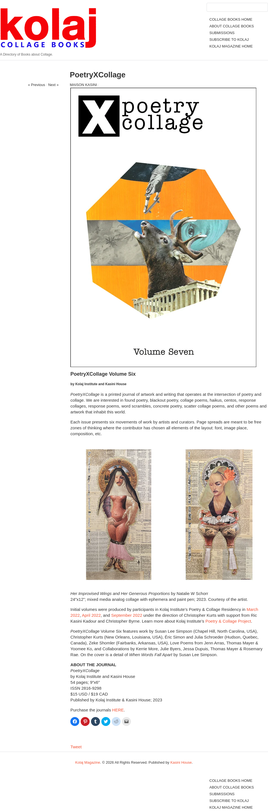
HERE (118, 710)
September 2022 (126, 615)
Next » (53, 85)
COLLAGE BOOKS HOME (230, 19)
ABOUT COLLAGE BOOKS (231, 26)
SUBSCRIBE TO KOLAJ (229, 39)
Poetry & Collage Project (228, 621)
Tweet (76, 746)
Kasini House (181, 762)
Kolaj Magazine (87, 762)
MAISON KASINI (83, 85)
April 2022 (91, 615)
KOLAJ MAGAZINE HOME (231, 46)
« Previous (36, 85)
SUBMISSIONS (221, 33)
